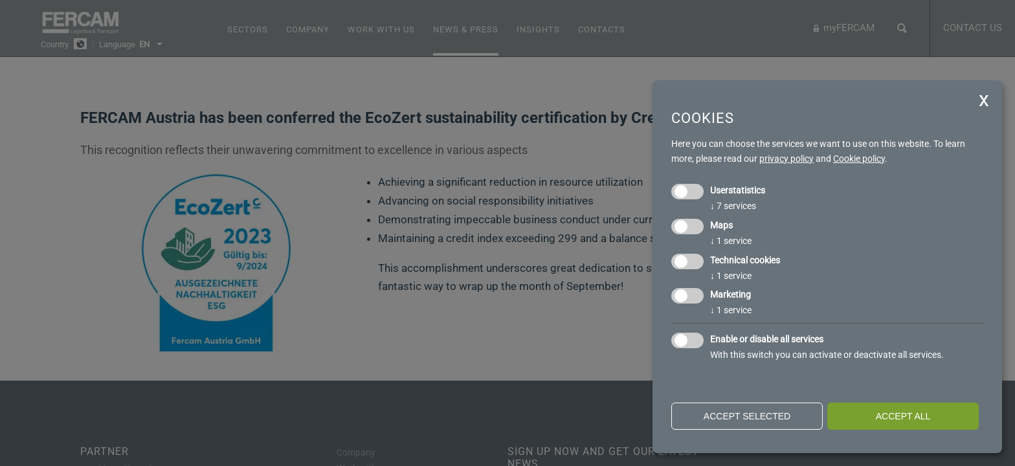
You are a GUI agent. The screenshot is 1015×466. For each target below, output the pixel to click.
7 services (733, 206)
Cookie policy (859, 158)
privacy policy (786, 158)
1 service (731, 241)
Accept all (903, 416)
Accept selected (747, 416)
